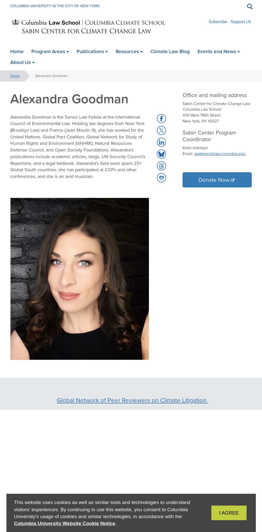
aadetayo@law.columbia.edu (220, 154)
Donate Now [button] (214, 180)
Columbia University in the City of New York (55, 6)
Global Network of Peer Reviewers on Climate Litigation (132, 400)
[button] (161, 118)
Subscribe (218, 22)
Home (15, 76)
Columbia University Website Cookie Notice (64, 523)
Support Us (240, 22)
